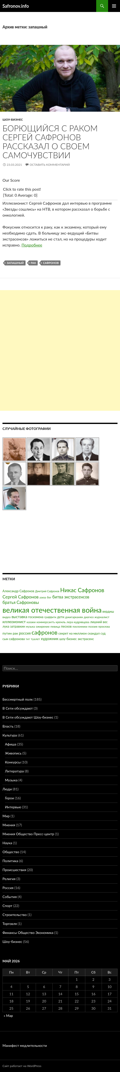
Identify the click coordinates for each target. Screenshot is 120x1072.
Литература (14, 771)
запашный (15, 262)
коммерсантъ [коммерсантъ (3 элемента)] (45, 622)
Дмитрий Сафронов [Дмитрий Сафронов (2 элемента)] (47, 591)
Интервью (13, 807)
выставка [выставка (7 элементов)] (19, 616)
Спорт (7, 906)
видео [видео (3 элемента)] (6, 617)
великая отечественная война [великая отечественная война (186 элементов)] (52, 609)
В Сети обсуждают (17, 708)
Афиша (10, 744)
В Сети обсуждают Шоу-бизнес (27, 717)
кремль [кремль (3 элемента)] (61, 622)
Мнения (8, 825)
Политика (10, 861)
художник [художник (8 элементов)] (50, 638)
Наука (7, 843)
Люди (7, 789)
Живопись (13, 753)
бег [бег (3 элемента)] (49, 597)
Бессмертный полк (17, 699)
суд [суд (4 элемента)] (103, 633)
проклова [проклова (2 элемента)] (104, 626)
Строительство (14, 914)
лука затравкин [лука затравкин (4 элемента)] (13, 626)
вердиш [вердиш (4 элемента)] (108, 611)
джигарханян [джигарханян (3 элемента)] (74, 617)
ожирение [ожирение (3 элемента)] (43, 626)
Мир (6, 816)
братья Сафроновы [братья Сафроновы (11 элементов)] (20, 602)
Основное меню (114, 6)
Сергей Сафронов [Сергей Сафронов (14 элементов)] (20, 596)
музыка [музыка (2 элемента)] (30, 626)
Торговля (9, 923)
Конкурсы (13, 762)
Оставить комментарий (50, 164)
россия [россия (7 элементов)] (24, 633)
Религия (8, 879)
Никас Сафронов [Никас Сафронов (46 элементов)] (82, 589)
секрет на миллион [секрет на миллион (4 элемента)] (72, 633)
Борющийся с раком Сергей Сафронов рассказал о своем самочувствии (50, 141)
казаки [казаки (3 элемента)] (31, 622)
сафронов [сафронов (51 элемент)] (44, 632)
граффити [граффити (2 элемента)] (50, 617)
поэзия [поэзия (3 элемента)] (92, 626)
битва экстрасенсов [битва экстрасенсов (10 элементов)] (70, 596)
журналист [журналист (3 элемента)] (101, 617)
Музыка (11, 780)
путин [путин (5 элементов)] (7, 633)
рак (33, 262)
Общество (10, 852)
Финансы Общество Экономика (27, 932)
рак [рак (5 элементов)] (15, 633)
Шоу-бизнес (12, 119)
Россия (7, 888)
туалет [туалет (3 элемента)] (35, 639)
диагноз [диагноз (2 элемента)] (88, 617)
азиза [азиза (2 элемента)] (42, 597)
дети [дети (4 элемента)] (60, 617)
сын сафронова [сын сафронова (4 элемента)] (13, 639)
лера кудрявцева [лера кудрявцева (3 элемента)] (77, 622)
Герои (9, 798)
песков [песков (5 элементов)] (66, 626)
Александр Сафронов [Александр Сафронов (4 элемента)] (18, 591)
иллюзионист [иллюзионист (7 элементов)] (14, 621)
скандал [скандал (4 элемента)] (94, 633)
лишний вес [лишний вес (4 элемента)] (99, 622)
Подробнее (32, 245)
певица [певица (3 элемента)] (55, 626)
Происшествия (14, 870)
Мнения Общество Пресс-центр (28, 834)
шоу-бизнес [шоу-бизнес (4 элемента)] (68, 639)
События (9, 897)
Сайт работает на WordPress (21, 1066)
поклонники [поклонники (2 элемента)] (80, 626)
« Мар (8, 1015)
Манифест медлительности (24, 1045)
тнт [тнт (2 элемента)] (28, 639)
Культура (9, 735)
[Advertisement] (60, 350)
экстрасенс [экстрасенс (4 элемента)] (86, 639)
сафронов (51, 262)
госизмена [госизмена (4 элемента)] (35, 617)
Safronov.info (15, 6)
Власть (7, 726)
